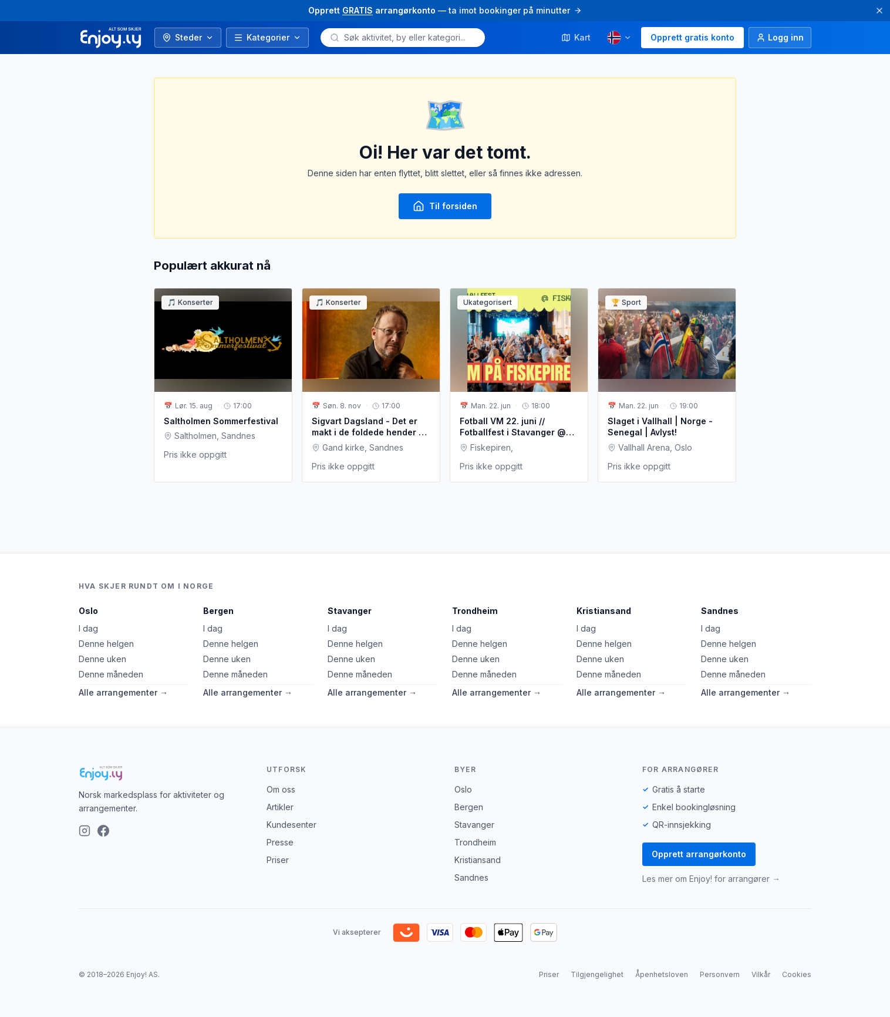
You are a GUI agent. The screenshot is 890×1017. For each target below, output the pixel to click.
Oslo (88, 611)
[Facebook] (103, 831)
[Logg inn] (780, 37)
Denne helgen (106, 644)
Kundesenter (291, 825)
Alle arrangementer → (123, 692)
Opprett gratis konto (692, 37)
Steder (188, 37)
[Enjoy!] (163, 773)
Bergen (218, 611)
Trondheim (475, 611)
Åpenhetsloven (661, 974)
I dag (88, 628)
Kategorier (267, 37)
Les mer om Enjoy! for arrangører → (711, 879)
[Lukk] (879, 10)
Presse (280, 842)
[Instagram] (84, 831)
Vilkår (760, 974)
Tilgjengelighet (597, 974)
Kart (576, 37)
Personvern (720, 974)
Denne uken (102, 659)
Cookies (796, 974)
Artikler (280, 807)
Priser (278, 860)
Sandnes (720, 611)
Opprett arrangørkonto (699, 854)
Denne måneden (111, 674)
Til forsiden (445, 206)
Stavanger (350, 611)
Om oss (281, 789)
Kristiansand (604, 611)
